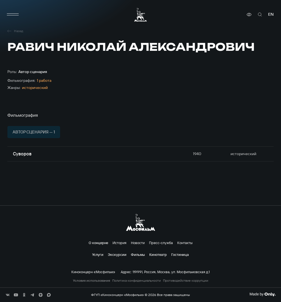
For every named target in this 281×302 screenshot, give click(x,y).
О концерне (98, 243)
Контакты (185, 243)
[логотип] (140, 14)
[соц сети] (7, 295)
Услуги (97, 254)
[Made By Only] (262, 294)
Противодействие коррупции (185, 281)
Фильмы (138, 254)
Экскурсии (117, 254)
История (120, 243)
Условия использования (91, 281)
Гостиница (180, 254)
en (271, 14)
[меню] (12, 14)
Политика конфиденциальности (136, 281)
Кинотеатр (158, 254)
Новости (138, 243)
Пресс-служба (161, 243)
